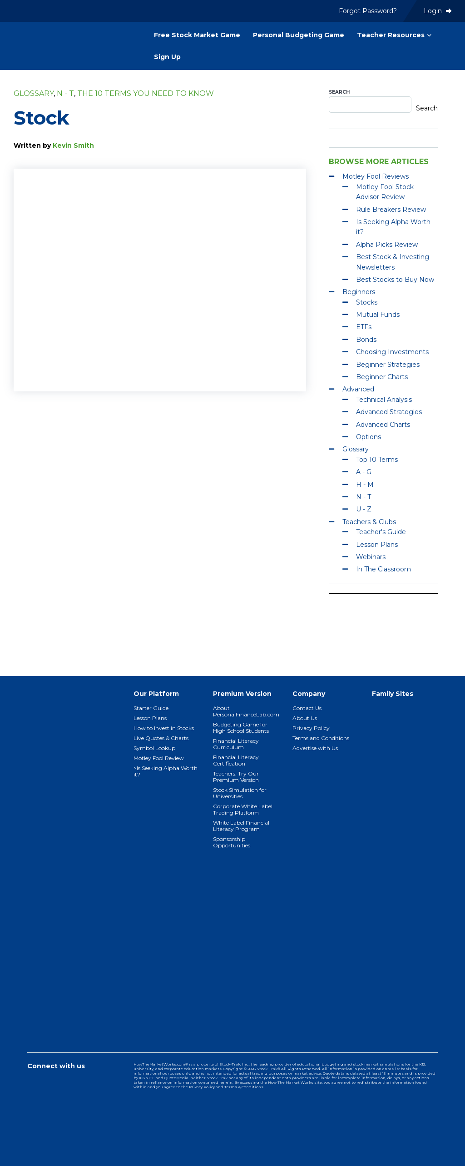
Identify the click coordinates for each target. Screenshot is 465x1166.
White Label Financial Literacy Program (241, 825)
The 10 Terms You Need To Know (145, 93)
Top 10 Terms (377, 459)
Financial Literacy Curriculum (236, 744)
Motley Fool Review (159, 758)
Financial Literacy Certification (236, 760)
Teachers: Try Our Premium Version (236, 776)
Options (368, 437)
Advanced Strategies (389, 412)
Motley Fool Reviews (375, 176)
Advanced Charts (383, 424)
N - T (65, 93)
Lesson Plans (377, 544)
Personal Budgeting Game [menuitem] (298, 35)
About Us (304, 718)
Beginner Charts (382, 377)
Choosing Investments (392, 352)
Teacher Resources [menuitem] (391, 35)
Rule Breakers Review (391, 209)
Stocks (366, 302)
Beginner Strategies (388, 364)
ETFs (363, 327)
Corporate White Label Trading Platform (242, 809)
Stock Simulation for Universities (240, 793)
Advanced (358, 389)
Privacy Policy (311, 728)
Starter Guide (151, 708)
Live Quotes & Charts (161, 738)
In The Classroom (383, 569)
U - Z (363, 509)
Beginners (358, 292)
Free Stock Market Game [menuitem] (197, 35)
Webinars (371, 557)
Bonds (366, 339)
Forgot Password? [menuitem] (368, 11)
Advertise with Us (315, 748)
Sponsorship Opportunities (231, 842)
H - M (365, 484)
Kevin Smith (73, 145)
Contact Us (307, 708)
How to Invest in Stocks (164, 728)
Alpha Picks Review (387, 244)
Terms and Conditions (320, 738)
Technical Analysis (384, 399)
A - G (363, 472)
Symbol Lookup (154, 748)
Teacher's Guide (381, 532)
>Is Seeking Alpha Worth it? (166, 771)
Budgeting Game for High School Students (241, 727)
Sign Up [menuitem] (167, 57)
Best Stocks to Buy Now (395, 279)
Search (339, 92)
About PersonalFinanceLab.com (246, 711)
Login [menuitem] (437, 11)
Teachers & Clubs (369, 522)
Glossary (34, 93)
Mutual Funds (378, 314)
